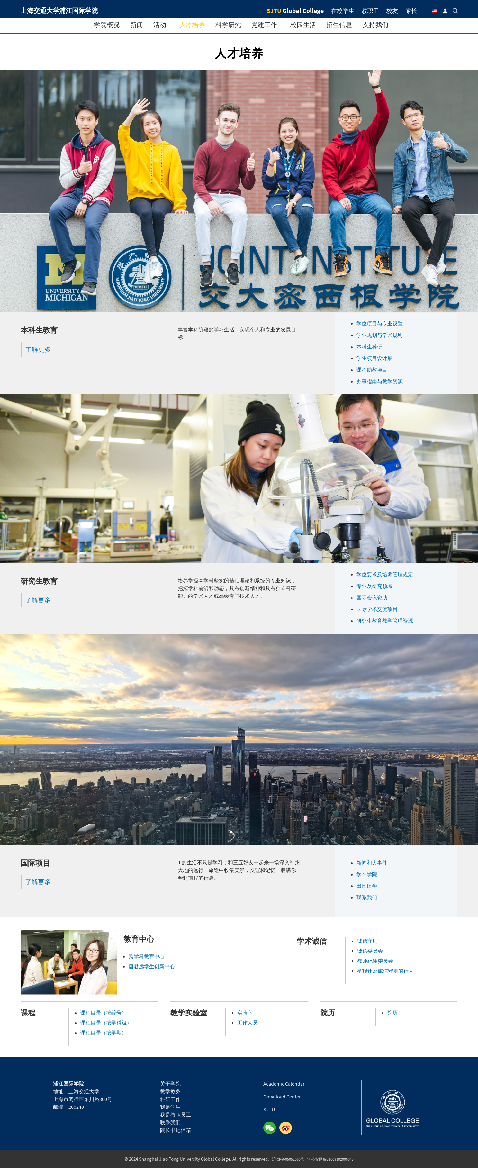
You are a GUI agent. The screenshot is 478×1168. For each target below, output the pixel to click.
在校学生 (342, 10)
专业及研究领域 (374, 586)
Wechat (271, 1128)
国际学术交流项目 (377, 609)
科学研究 (228, 25)
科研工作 (170, 1099)
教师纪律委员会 (375, 961)
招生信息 (339, 25)
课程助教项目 (371, 369)
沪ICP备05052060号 (288, 1159)
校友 (392, 10)
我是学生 (170, 1107)
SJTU (269, 1109)
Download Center (282, 1096)
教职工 (370, 10)
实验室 (245, 1012)
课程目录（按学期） (103, 1032)
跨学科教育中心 (147, 956)
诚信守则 (367, 941)
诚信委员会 (370, 951)
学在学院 (366, 874)
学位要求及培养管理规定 (384, 574)
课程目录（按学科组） (106, 1022)
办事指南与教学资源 (379, 381)
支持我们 (375, 25)
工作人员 (247, 1022)
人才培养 (192, 25)
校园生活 (303, 25)
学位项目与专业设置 (379, 323)
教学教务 (170, 1091)
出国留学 (366, 886)
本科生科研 (369, 346)
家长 (411, 10)
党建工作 (264, 25)
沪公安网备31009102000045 (330, 1159)
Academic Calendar (284, 1083)
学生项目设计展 (374, 358)
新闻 (136, 25)
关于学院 (170, 1083)
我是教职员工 (175, 1114)
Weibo (287, 1128)
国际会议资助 (371, 597)
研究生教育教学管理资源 (384, 620)
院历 (392, 1012)
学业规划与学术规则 (379, 335)
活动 (159, 25)
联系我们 (366, 897)
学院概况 (107, 25)
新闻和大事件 (371, 862)
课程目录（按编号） (103, 1012)
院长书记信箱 (175, 1130)
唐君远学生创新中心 (152, 966)
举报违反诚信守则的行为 (385, 971)
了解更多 (38, 349)
